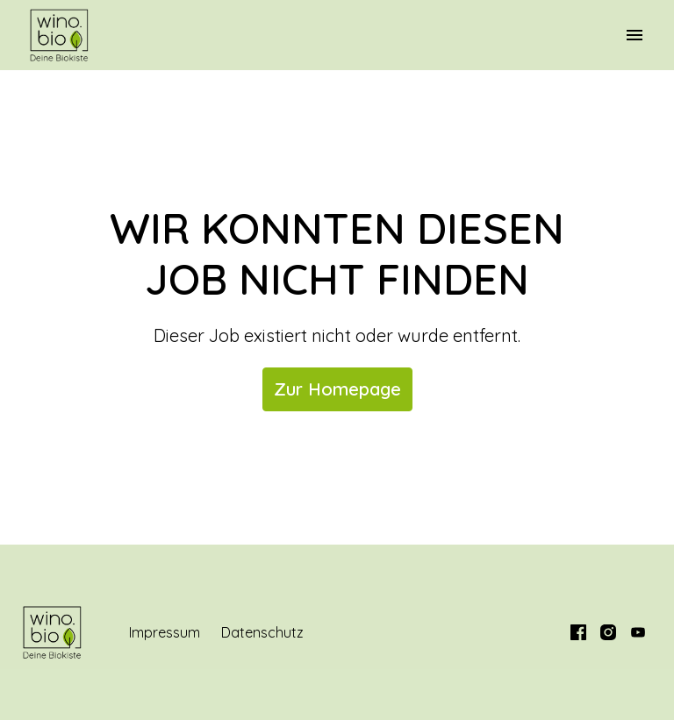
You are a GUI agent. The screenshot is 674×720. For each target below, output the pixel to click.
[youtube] (638, 632)
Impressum (164, 632)
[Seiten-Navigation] (634, 35)
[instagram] (608, 632)
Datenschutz (262, 632)
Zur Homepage (337, 389)
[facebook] (578, 632)
